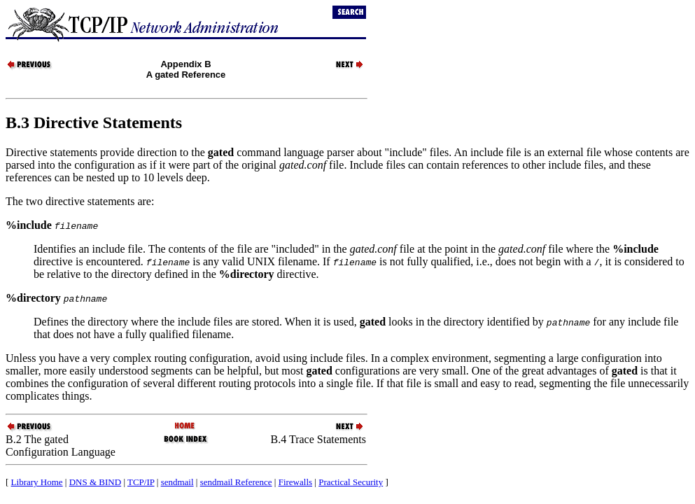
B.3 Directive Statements (94, 122)
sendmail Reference (236, 482)
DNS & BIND (95, 482)
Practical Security (350, 482)
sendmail (177, 482)
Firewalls (295, 482)
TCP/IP (141, 482)
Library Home (37, 482)
